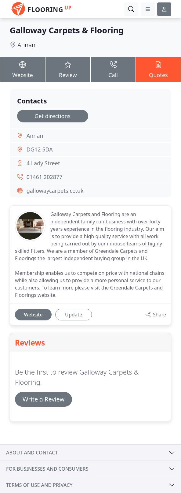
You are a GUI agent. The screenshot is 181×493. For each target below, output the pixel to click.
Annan (26, 45)
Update (73, 314)
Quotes (158, 69)
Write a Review (43, 399)
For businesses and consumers (47, 468)
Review (67, 69)
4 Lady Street (43, 163)
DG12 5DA (40, 149)
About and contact (32, 452)
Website (22, 69)
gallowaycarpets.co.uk (55, 190)
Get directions (52, 116)
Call (113, 69)
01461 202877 (45, 177)
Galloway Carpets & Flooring (67, 30)
